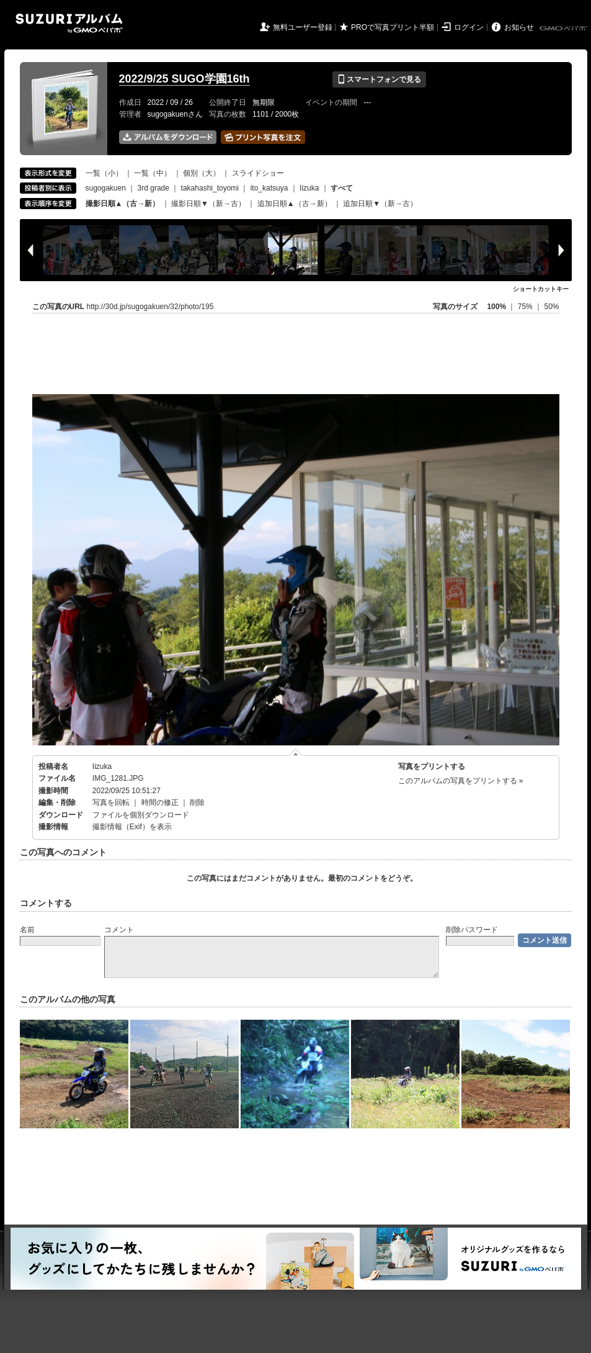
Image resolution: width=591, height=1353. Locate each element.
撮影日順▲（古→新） (123, 203)
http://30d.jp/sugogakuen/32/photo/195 (150, 306)
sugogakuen (106, 188)
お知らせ (519, 27)
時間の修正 (160, 802)
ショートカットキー (541, 288)
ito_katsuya (269, 188)
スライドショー (258, 173)
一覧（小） (104, 173)
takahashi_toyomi (210, 188)
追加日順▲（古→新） (294, 203)
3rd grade (153, 188)
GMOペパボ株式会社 (564, 28)
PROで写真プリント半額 (392, 27)
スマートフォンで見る (379, 79)
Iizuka (309, 188)
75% (526, 306)
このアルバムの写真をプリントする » (460, 780)
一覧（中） (152, 173)
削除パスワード (472, 929)
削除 (197, 802)
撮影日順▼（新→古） (208, 203)
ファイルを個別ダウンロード (140, 815)
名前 (27, 929)
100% (496, 306)
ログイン (469, 27)
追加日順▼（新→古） (380, 203)
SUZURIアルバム (69, 23)
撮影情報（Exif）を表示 (132, 826)
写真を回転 (111, 802)
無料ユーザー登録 (302, 27)
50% (551, 306)
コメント (119, 929)
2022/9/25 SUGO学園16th (184, 79)
